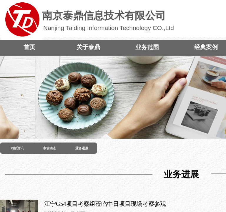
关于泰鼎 (88, 47)
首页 (29, 47)
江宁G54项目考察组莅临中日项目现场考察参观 (105, 204)
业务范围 (147, 47)
